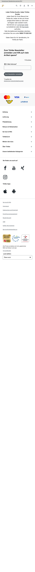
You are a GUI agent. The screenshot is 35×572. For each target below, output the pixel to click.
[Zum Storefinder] (20, 5)
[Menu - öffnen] (32, 5)
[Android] (13, 192)
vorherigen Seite (22, 25)
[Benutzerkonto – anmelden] (24, 5)
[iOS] (5, 192)
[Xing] (22, 169)
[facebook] (5, 169)
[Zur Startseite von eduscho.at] (3, 5)
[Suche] (17, 5)
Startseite (25, 27)
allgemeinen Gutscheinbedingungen (13, 81)
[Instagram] (5, 178)
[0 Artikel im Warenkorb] (28, 5)
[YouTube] (14, 169)
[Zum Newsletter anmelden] (13, 74)
